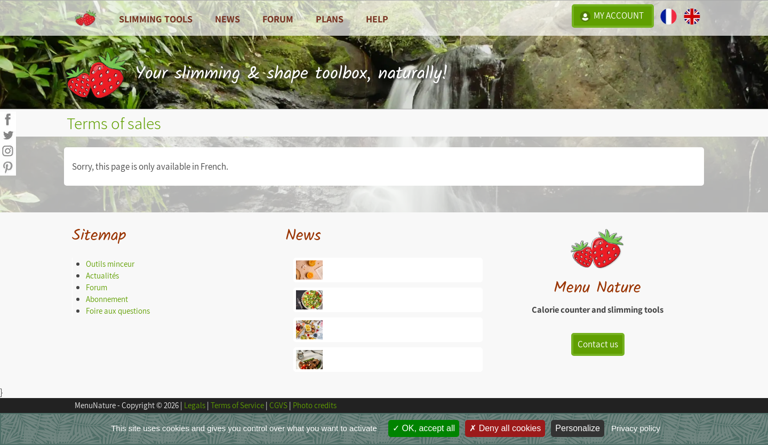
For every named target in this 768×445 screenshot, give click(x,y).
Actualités (102, 276)
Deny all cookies (505, 428)
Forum (277, 18)
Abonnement (107, 299)
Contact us (598, 344)
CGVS (278, 405)
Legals (194, 405)
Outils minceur (110, 264)
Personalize (577, 428)
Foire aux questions (118, 311)
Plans (329, 18)
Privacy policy (635, 428)
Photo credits (315, 405)
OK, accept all (424, 428)
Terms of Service (237, 405)
